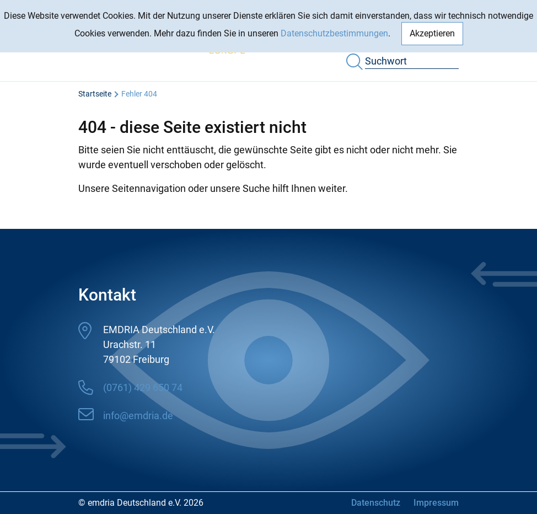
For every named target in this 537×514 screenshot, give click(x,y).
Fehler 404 (139, 93)
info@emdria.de (138, 415)
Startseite (94, 93)
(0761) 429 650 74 (142, 387)
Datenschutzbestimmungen (334, 33)
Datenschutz (375, 502)
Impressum (436, 502)
